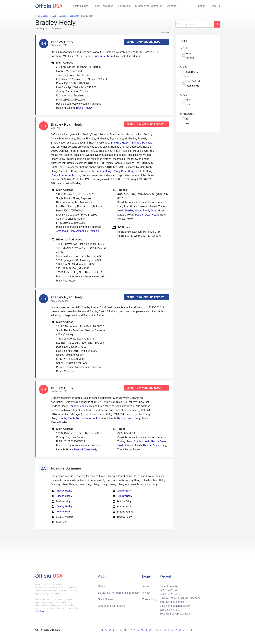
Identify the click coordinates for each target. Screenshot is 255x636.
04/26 (170, 590)
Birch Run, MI (192, 72)
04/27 (163, 590)
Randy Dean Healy (123, 171)
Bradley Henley (61, 506)
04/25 (177, 590)
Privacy (146, 592)
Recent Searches (170, 586)
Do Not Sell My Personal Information (119, 592)
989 (187, 123)
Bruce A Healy (101, 56)
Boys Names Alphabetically (175, 613)
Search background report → (147, 42)
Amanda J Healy (118, 142)
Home (101, 586)
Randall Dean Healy (62, 175)
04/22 (177, 594)
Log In (201, 6)
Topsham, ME (192, 85)
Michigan (190, 57)
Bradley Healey (61, 491)
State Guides (80, 6)
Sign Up (215, 6)
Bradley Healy (103, 171)
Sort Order (165, 32)
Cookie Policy (150, 599)
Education (124, 6)
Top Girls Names (169, 609)
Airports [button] (171, 6)
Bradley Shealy (61, 496)
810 (187, 118)
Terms (145, 586)
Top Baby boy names (172, 601)
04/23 (170, 594)
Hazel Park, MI (192, 81)
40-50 (188, 104)
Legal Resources (103, 6)
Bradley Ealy (121, 491)
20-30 (188, 100)
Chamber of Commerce (148, 6)
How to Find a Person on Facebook (180, 598)
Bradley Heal (60, 512)
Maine (188, 53)
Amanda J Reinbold (141, 142)
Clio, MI (189, 76)
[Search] (194, 24)
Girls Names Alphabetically (175, 605)
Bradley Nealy (122, 496)
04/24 (163, 594)
